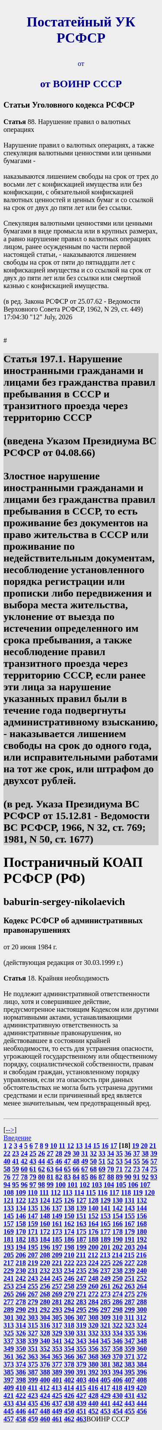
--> (10, 1130)
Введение (17, 1137)
